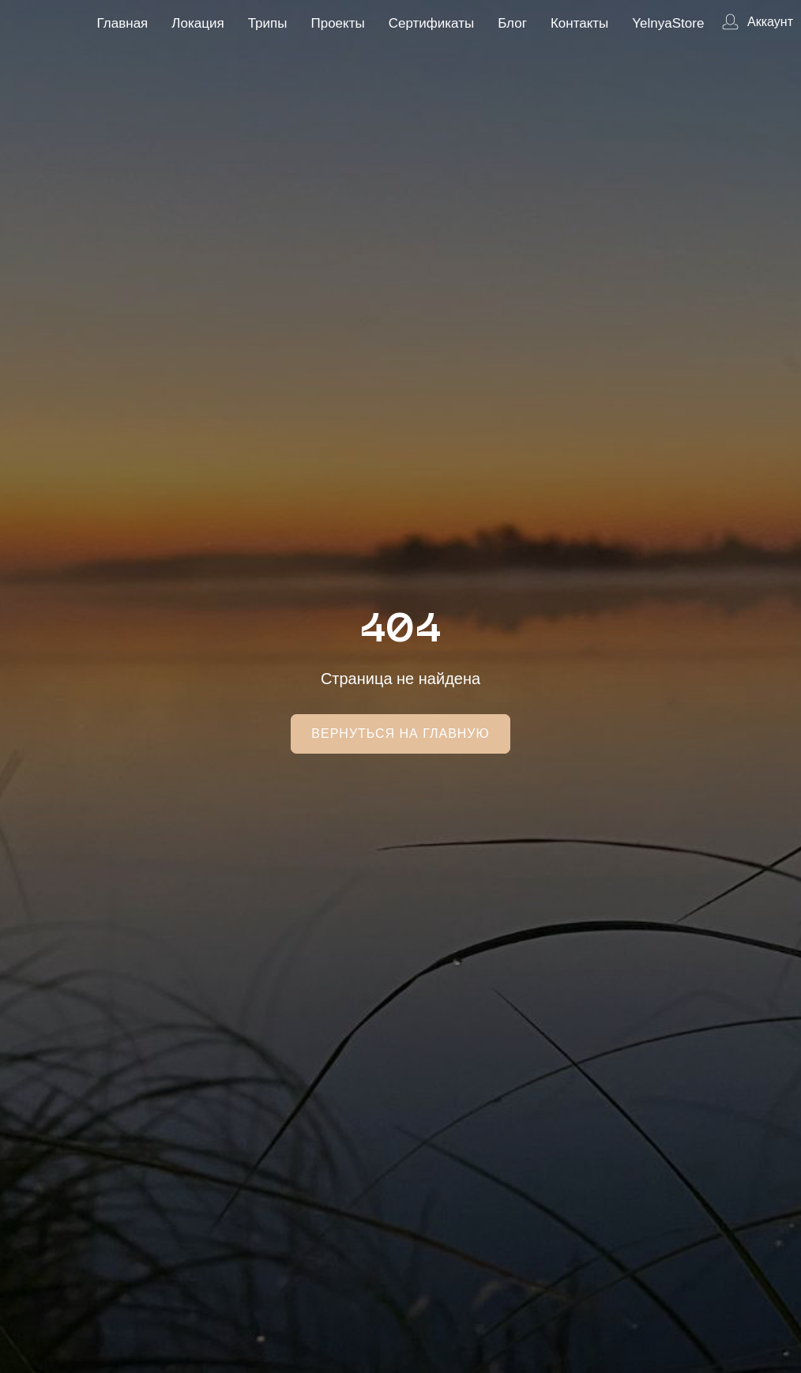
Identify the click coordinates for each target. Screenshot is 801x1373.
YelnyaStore (668, 23)
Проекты (337, 23)
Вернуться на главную (400, 733)
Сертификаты (431, 23)
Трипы (268, 23)
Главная (123, 23)
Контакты (579, 23)
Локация (197, 23)
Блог (512, 23)
